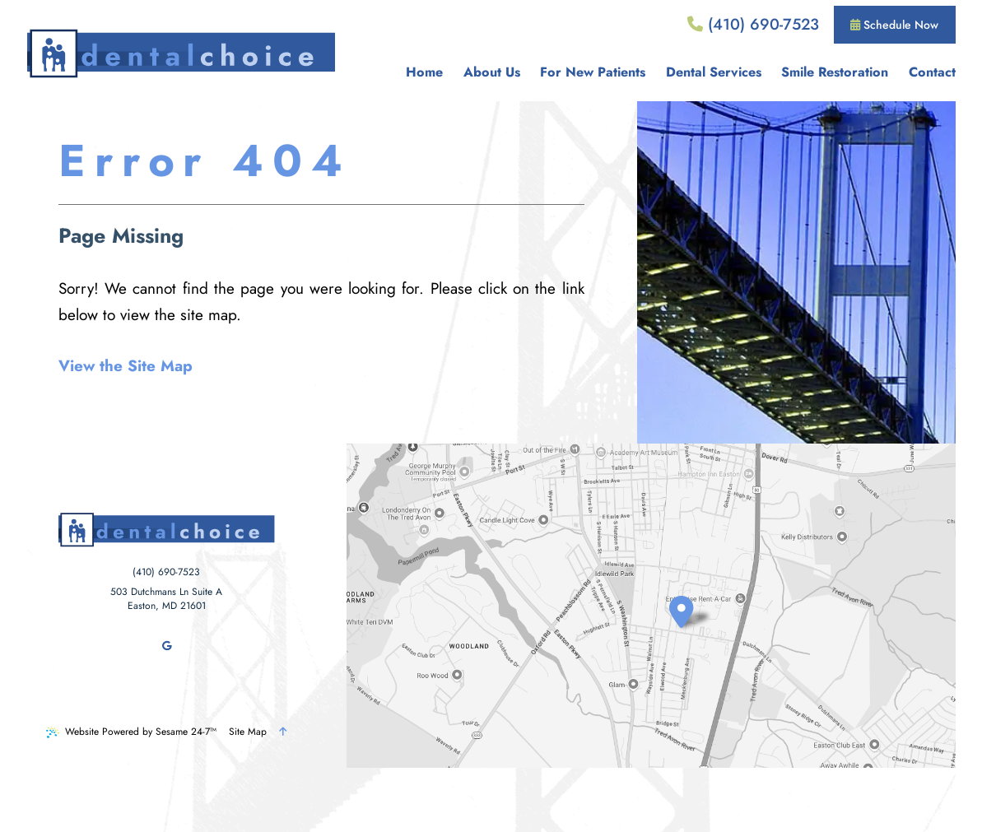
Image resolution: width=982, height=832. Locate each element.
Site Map (248, 731)
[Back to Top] (282, 731)
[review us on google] (166, 646)
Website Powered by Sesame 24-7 (131, 731)
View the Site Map (125, 366)
